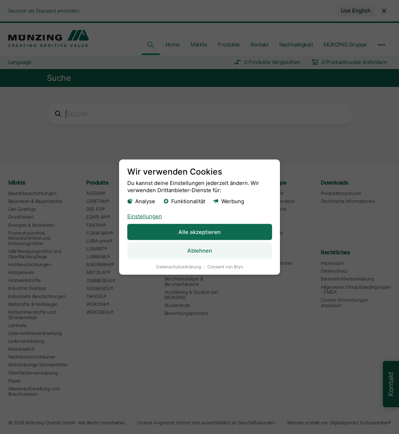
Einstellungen (144, 216)
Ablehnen (199, 250)
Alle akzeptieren (199, 231)
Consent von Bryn (225, 266)
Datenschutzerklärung (178, 266)
